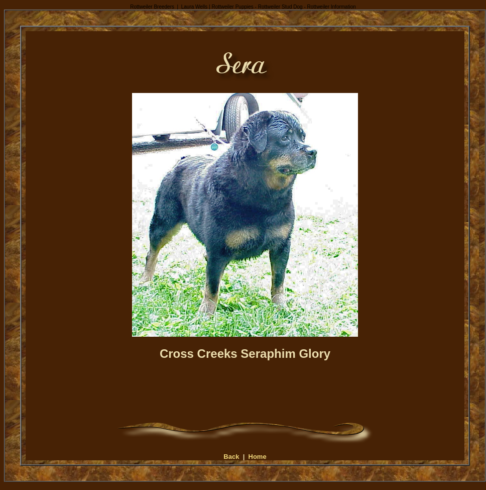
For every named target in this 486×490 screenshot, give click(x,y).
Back (231, 456)
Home (258, 456)
